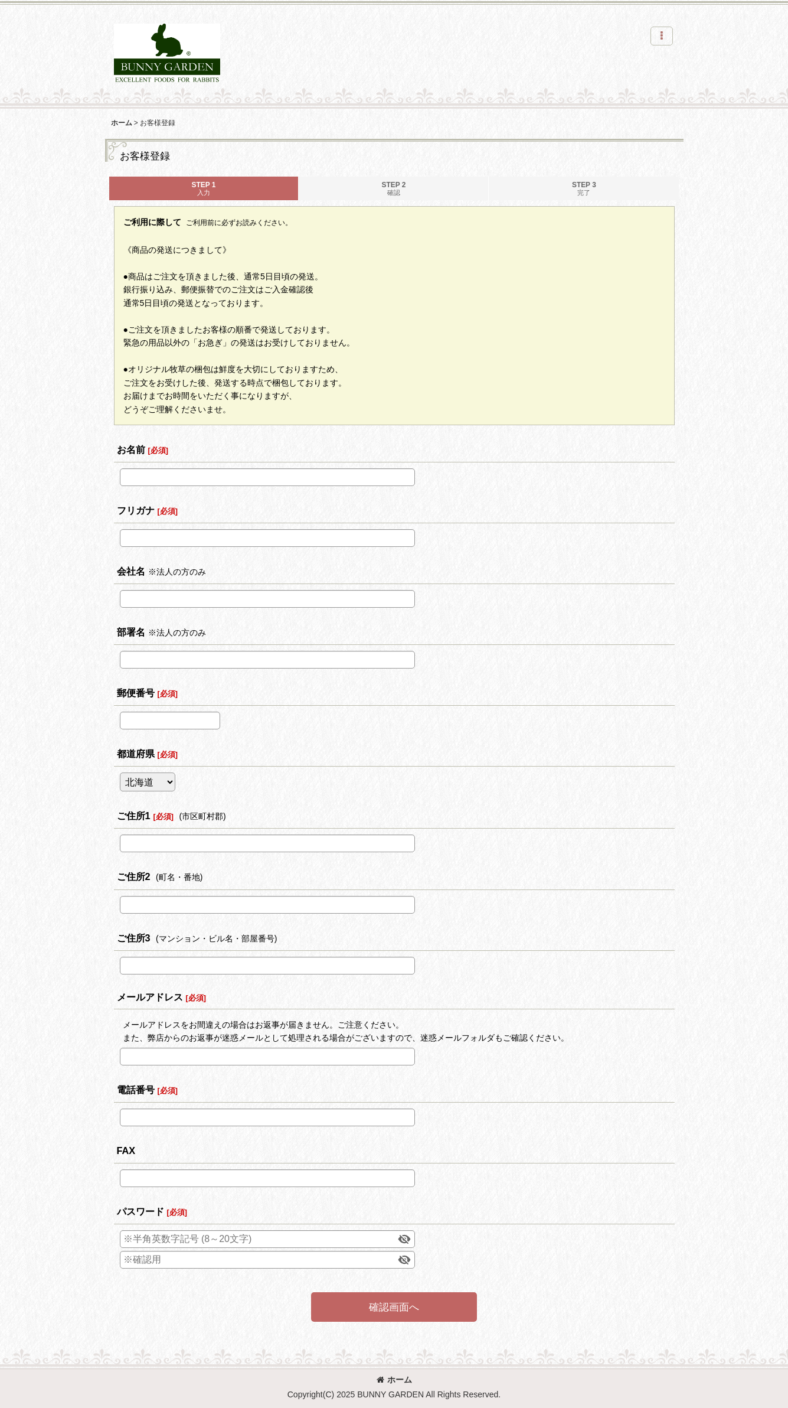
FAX (126, 1150)
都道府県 (136, 753)
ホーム (394, 1379)
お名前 (131, 449)
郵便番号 (136, 692)
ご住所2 (134, 876)
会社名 (131, 571)
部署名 (131, 632)
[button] (661, 36)
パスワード (140, 1211)
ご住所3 (134, 938)
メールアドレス (150, 997)
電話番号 (136, 1089)
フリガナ (136, 510)
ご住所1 (134, 815)
